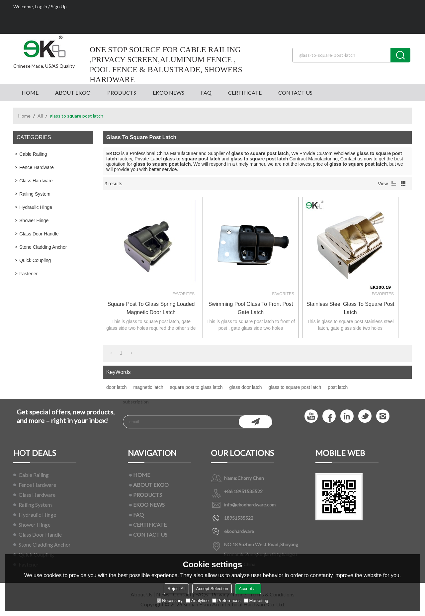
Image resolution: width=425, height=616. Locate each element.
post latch (338, 387)
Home (24, 116)
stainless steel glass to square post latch (350, 308)
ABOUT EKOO (73, 92)
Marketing (256, 600)
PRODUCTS (121, 92)
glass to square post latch (295, 387)
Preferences (226, 600)
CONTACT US (295, 92)
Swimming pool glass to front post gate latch (251, 308)
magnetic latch (148, 387)
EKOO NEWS (168, 92)
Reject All (176, 588)
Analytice (197, 600)
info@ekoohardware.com (250, 504)
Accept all (248, 588)
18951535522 (238, 518)
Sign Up (59, 6)
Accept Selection (212, 588)
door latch (116, 387)
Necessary (169, 600)
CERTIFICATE (245, 92)
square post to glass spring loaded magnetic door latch (151, 308)
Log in (41, 6)
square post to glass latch (196, 387)
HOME (30, 92)
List (393, 183)
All (40, 116)
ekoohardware (239, 531)
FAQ (206, 92)
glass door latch (245, 387)
